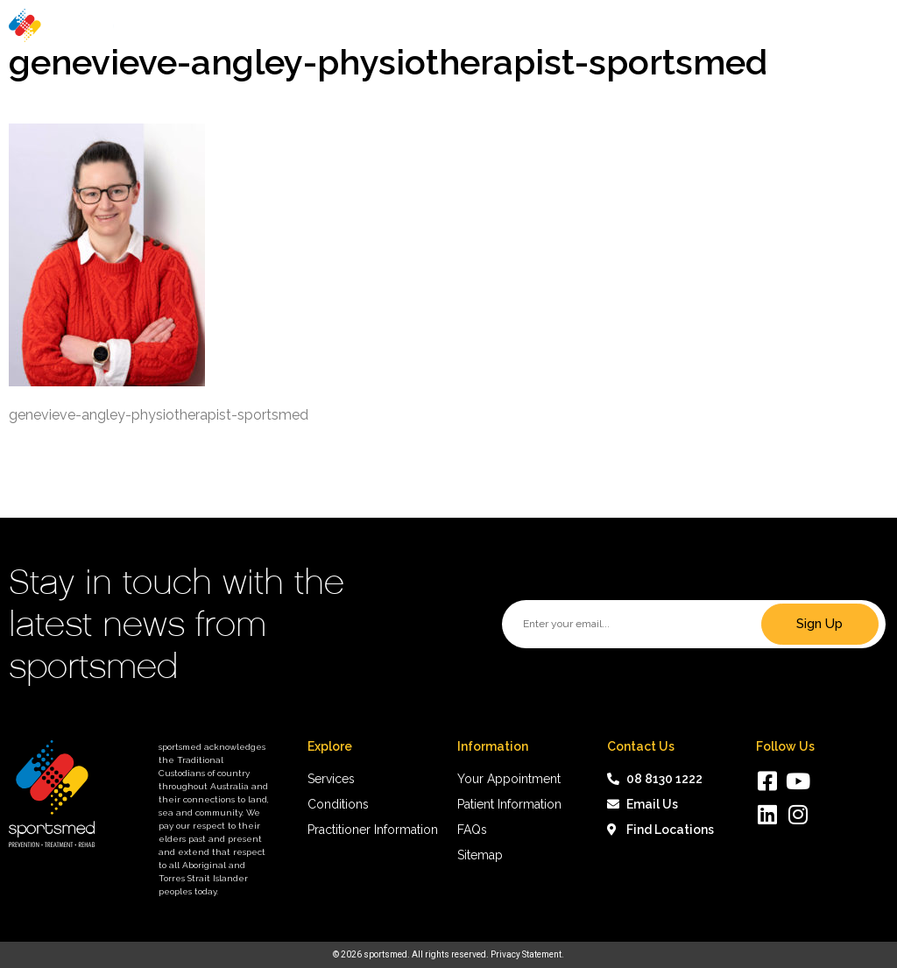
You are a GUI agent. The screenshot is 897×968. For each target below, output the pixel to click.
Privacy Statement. (527, 954)
